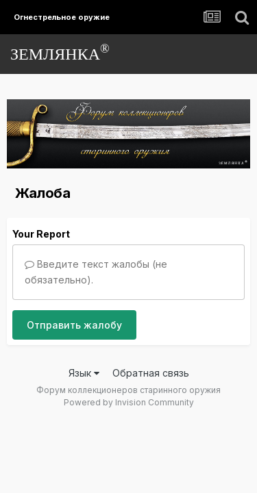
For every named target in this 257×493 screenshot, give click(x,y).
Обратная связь (150, 373)
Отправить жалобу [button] (74, 325)
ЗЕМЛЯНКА (60, 52)
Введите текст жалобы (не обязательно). (96, 271)
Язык (84, 373)
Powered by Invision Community (129, 402)
